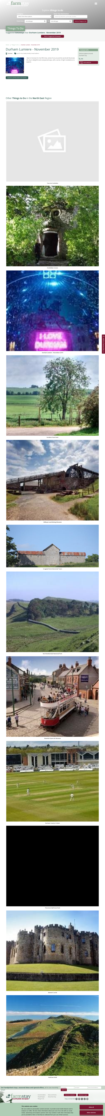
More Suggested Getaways (52, 36)
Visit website (85, 62)
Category (20, 14)
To (48, 21)
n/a (81, 59)
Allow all (91, 1094)
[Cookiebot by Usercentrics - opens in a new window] (10, 1113)
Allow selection (91, 1100)
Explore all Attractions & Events (17, 78)
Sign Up (64, 1090)
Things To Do (15, 45)
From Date (20, 21)
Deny (91, 1105)
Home (7, 45)
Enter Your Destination (61, 14)
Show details (86, 1112)
